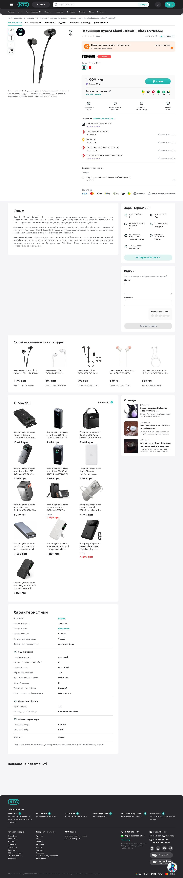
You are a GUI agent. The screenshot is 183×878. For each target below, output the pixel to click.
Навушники (42, 18)
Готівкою (141, 193)
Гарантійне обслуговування (76, 836)
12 (143, 94)
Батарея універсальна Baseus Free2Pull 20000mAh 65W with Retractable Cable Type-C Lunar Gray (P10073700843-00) (91, 507)
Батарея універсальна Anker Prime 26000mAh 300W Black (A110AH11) (57, 435)
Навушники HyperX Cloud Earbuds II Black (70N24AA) (25, 371)
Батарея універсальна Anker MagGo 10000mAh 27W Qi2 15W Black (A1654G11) (24, 586)
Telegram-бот (164, 855)
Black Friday (41, 858)
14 (164, 94)
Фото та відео (101, 23)
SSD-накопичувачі (15, 853)
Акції (20, 12)
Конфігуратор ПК (33, 12)
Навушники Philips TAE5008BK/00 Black (88, 371)
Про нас (47, 12)
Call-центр (125, 840)
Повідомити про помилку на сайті (161, 841)
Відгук (127, 280)
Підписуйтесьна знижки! (164, 862)
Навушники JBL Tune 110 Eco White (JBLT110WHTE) (123, 371)
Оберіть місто (16, 809)
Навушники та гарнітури (23, 18)
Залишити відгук (148, 326)
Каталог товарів (16, 832)
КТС (9, 18)
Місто (42, 4)
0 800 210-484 (132, 832)
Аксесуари (50, 23)
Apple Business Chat (134, 836)
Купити (159, 81)
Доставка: (98, 119)
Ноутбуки (11, 841)
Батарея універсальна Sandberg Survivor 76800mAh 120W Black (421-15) (24, 435)
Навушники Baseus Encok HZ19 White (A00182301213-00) (154, 372)
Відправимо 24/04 (166, 135)
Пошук (143, 5)
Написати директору (163, 836)
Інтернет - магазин (45, 832)
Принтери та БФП (15, 856)
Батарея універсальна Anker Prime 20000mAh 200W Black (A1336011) (57, 471)
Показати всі (103, 402)
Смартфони (12, 836)
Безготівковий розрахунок (163, 193)
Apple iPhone (13, 839)
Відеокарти (12, 850)
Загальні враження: (159, 311)
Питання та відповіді (80, 23)
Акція (104, 57)
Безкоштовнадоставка (115, 108)
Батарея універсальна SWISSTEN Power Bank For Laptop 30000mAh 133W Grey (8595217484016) (24, 547)
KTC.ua (23, 4)
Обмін (91, 12)
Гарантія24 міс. (168, 108)
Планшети (12, 844)
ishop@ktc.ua (159, 832)
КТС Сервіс (70, 832)
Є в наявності (168, 36)
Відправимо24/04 (89, 108)
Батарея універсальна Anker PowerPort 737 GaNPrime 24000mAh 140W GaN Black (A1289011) (24, 471)
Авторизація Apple (72, 839)
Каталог (11, 12)
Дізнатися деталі (162, 45)
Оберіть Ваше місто (103, 119)
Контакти (101, 12)
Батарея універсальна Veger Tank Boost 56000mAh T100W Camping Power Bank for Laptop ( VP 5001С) (58, 507)
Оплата (82, 12)
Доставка (71, 12)
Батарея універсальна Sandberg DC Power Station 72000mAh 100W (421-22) (91, 435)
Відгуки (62, 23)
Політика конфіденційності (47, 856)
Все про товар (15, 23)
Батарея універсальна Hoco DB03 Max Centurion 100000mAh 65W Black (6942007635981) (24, 507)
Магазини (59, 12)
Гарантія (39, 841)
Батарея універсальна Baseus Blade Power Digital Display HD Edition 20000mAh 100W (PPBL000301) (91, 547)
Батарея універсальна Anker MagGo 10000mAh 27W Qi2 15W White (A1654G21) (58, 547)
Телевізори (12, 847)
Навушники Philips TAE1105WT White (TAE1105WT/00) (54, 372)
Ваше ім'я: (128, 298)
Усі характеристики (148, 257)
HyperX (61, 618)
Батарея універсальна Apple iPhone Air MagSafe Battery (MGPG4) (90, 471)
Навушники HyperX (58, 18)
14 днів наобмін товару (141, 108)
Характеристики (33, 23)
